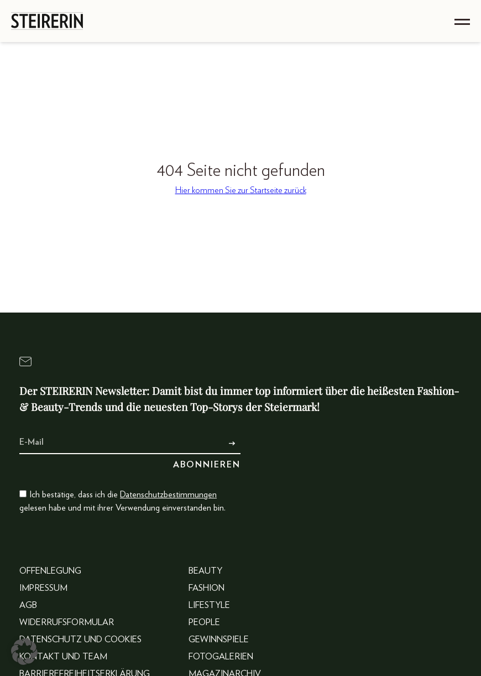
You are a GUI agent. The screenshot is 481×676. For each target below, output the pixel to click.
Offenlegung (50, 570)
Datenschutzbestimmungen (168, 494)
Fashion (206, 588)
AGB (28, 605)
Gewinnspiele (219, 639)
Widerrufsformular (66, 622)
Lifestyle (209, 605)
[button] (24, 651)
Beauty (205, 570)
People (204, 622)
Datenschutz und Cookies (80, 639)
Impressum (43, 588)
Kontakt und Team (63, 656)
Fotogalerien (221, 656)
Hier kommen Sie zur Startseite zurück (240, 190)
